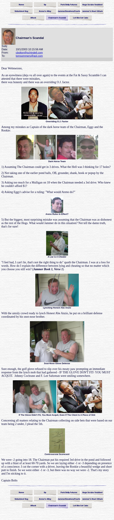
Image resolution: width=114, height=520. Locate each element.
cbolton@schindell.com (29, 52)
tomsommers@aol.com (29, 56)
